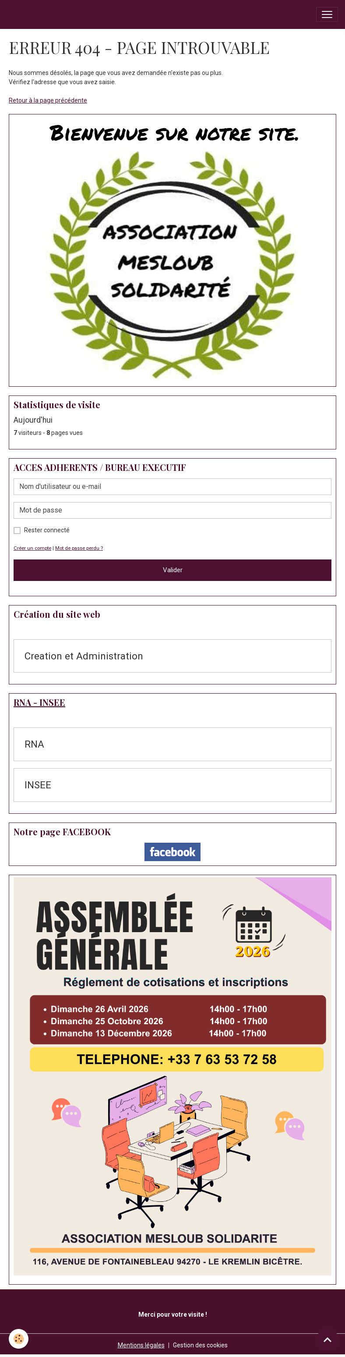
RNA (34, 744)
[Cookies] (18, 1339)
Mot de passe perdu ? (79, 548)
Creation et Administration (84, 656)
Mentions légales (141, 1345)
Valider (173, 570)
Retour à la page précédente (48, 100)
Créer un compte (32, 548)
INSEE (38, 785)
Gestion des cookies (200, 1345)
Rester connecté (47, 530)
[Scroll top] (327, 1339)
